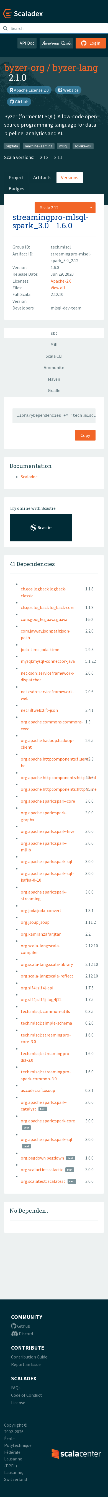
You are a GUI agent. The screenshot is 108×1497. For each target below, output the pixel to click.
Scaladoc (29, 476)
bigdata (12, 146)
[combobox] (65, 207)
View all (58, 287)
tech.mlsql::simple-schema (46, 1023)
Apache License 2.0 (29, 90)
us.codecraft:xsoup (38, 1090)
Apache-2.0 (61, 281)
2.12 (44, 157)
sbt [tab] (54, 333)
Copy (85, 435)
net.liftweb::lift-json (39, 710)
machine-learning (38, 146)
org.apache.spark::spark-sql (46, 861)
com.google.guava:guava (44, 619)
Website (68, 90)
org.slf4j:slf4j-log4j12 (41, 999)
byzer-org (24, 67)
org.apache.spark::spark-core (48, 801)
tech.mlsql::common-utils (45, 1011)
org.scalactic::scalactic (42, 1169)
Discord (22, 1333)
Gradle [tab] (54, 390)
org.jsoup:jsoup (35, 922)
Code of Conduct (26, 1395)
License (18, 1402)
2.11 (58, 157)
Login (90, 43)
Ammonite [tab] (54, 367)
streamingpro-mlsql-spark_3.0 (50, 221)
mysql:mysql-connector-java (48, 661)
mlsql (63, 146)
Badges (16, 188)
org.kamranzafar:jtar (41, 934)
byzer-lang (75, 67)
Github (20, 1326)
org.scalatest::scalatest (43, 1181)
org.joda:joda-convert (41, 910)
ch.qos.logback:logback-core (47, 607)
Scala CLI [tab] (54, 356)
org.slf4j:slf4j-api (37, 988)
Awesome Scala (56, 43)
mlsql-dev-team (66, 308)
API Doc (27, 43)
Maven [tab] (54, 379)
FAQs (15, 1387)
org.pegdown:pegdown (42, 1158)
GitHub (19, 101)
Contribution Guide (29, 1357)
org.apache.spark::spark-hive (47, 831)
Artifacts (42, 177)
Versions (69, 177)
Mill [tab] (54, 344)
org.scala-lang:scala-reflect (47, 976)
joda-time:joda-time (40, 649)
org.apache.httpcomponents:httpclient (59, 777)
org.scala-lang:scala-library (47, 964)
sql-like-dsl (83, 146)
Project (16, 177)
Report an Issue (26, 1364)
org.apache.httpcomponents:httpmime (59, 789)
